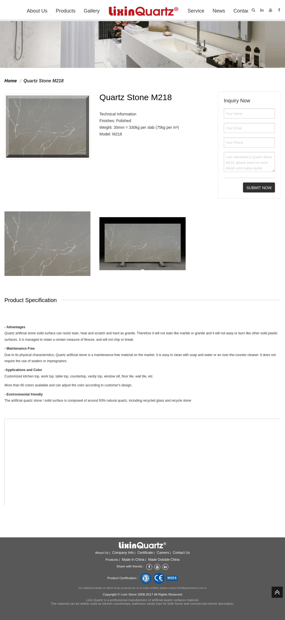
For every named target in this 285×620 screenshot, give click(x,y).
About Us (37, 11)
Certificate (145, 553)
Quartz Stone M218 (43, 80)
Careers (163, 553)
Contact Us (246, 11)
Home (10, 80)
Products (65, 11)
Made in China (133, 560)
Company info (123, 553)
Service (196, 11)
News (219, 11)
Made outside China (164, 560)
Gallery (92, 11)
